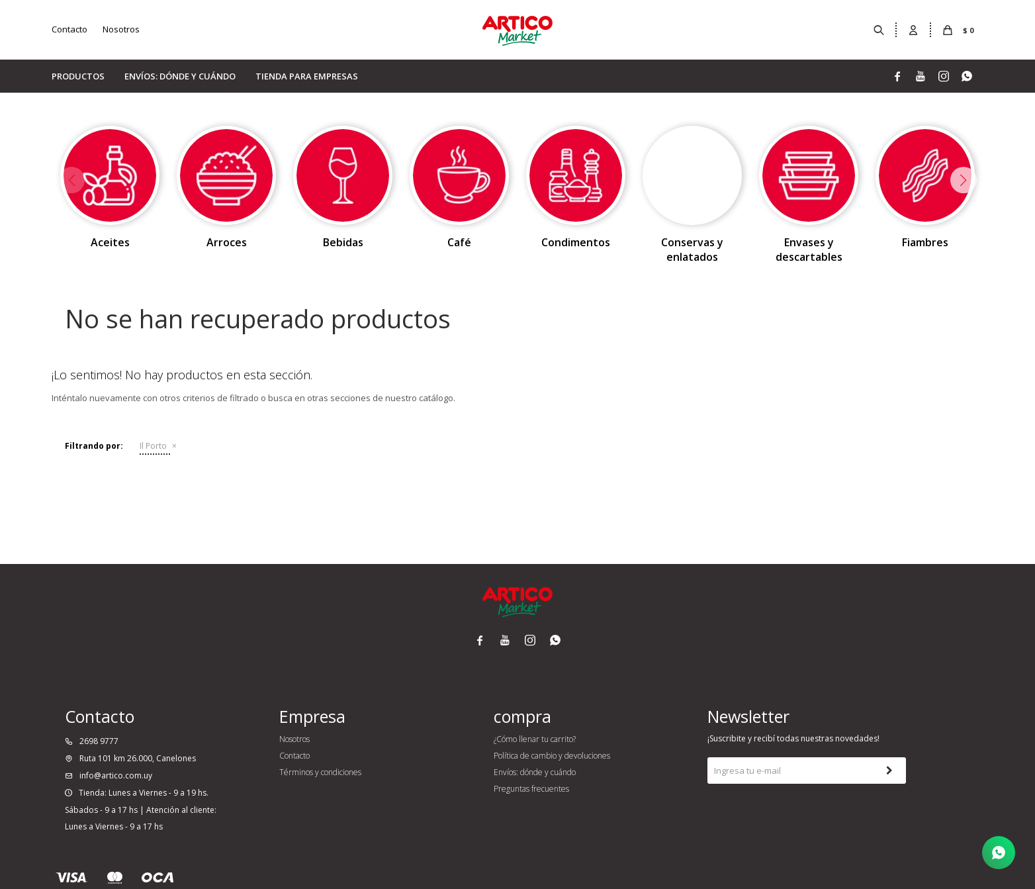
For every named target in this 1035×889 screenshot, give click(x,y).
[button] (963, 180)
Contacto (69, 29)
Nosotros (121, 29)
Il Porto (153, 445)
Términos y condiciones (320, 772)
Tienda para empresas (306, 76)
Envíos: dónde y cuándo (180, 76)
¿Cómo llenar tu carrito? (535, 739)
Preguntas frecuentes (531, 788)
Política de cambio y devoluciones (552, 755)
